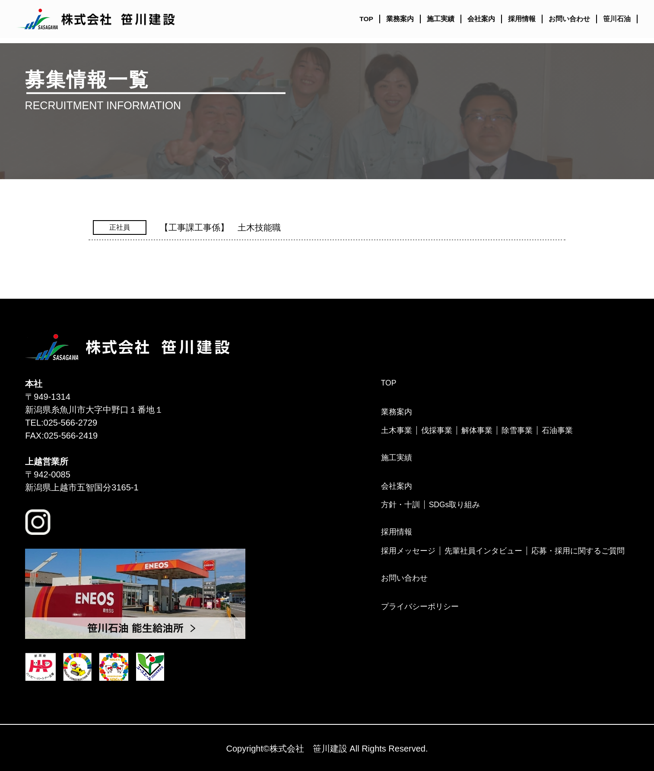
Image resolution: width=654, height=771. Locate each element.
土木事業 (396, 430)
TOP (366, 18)
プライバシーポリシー (420, 606)
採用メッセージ (408, 551)
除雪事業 (517, 430)
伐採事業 (436, 430)
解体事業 (476, 430)
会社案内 (481, 18)
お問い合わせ (569, 18)
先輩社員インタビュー (483, 551)
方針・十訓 (400, 504)
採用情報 (522, 18)
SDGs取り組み (454, 504)
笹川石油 (617, 18)
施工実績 (440, 18)
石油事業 (557, 430)
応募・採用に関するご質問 (578, 551)
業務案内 (400, 18)
